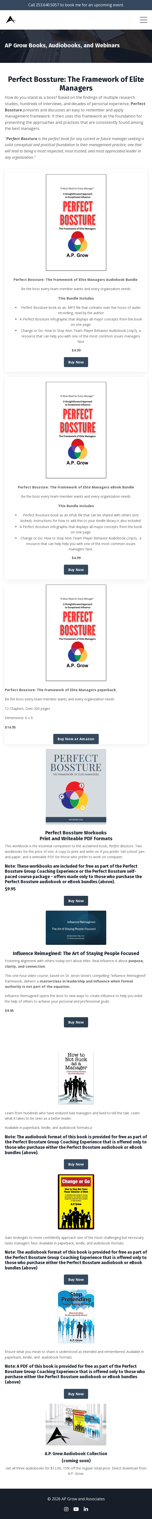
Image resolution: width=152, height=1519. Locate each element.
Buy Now (76, 362)
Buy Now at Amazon (76, 739)
